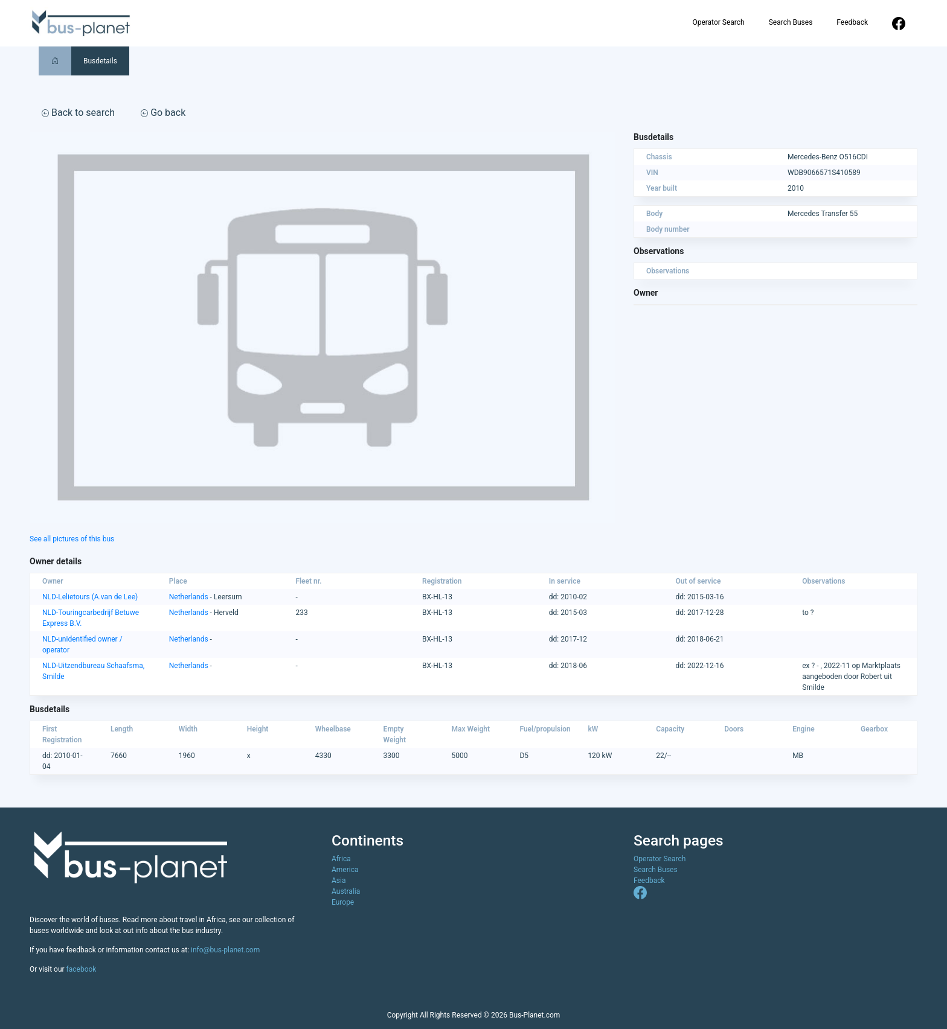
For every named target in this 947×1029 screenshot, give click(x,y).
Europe (343, 902)
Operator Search (718, 22)
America (345, 869)
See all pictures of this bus (72, 539)
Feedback (852, 22)
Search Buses (791, 22)
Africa (341, 859)
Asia (338, 880)
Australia (346, 891)
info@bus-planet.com (225, 950)
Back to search (78, 112)
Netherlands (188, 597)
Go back (163, 112)
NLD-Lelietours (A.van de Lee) (90, 597)
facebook (81, 969)
